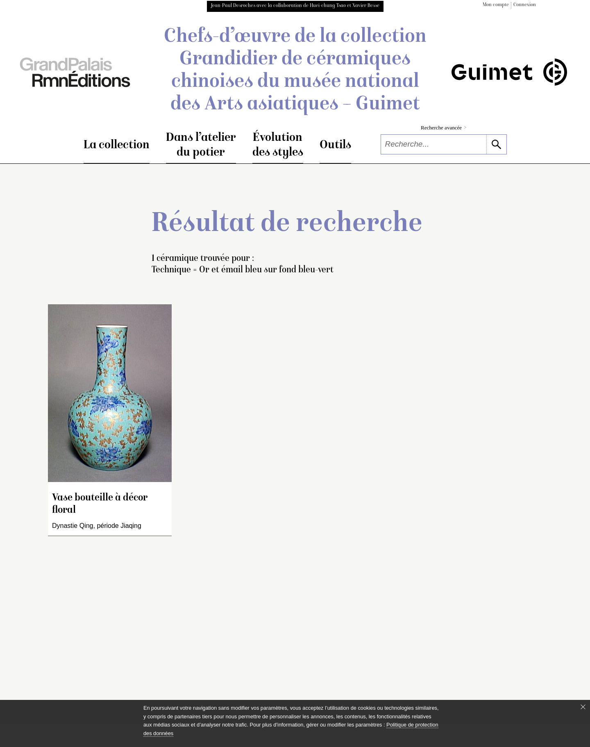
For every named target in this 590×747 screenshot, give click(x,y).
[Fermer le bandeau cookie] (583, 707)
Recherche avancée (443, 127)
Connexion (524, 5)
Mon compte (496, 5)
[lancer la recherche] (496, 144)
